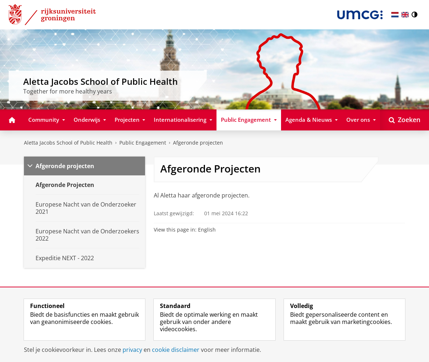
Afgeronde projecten (198, 142)
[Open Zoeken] (404, 119)
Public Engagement (142, 142)
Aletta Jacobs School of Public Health (68, 142)
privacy (132, 350)
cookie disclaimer (175, 350)
